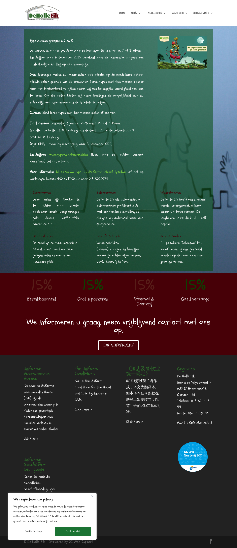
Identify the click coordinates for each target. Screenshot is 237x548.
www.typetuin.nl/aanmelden (68, 154)
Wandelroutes (171, 192)
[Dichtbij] (92, 496)
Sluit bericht (73, 531)
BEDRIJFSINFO (201, 13)
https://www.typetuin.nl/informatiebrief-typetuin (91, 172)
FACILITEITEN (154, 13)
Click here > (83, 409)
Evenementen (42, 192)
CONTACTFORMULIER (118, 345)
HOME (122, 13)
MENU (134, 13)
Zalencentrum (106, 192)
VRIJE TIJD (178, 13)
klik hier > (31, 438)
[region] (52, 516)
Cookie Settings (33, 531)
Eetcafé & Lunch (108, 236)
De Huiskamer (43, 236)
